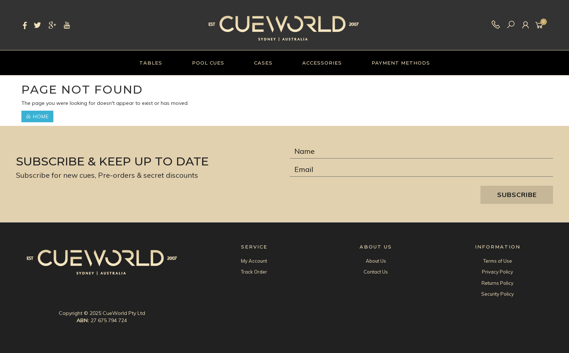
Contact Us (376, 272)
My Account (254, 261)
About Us (376, 261)
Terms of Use (497, 261)
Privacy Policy (497, 272)
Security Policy (497, 294)
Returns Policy (497, 283)
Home (37, 116)
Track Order (254, 272)
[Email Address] (421, 169)
